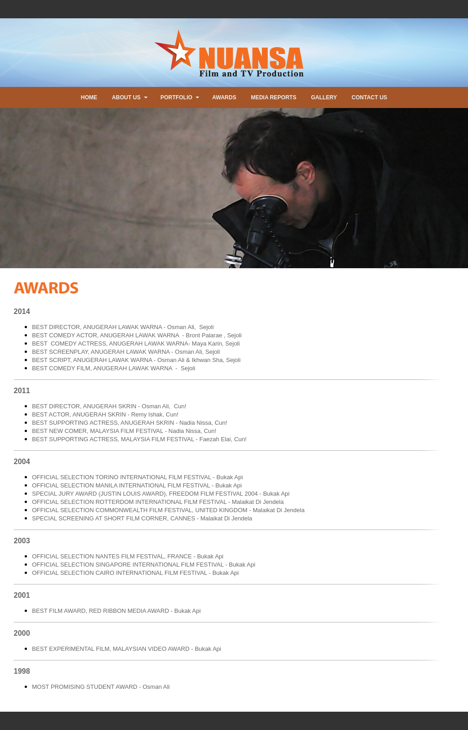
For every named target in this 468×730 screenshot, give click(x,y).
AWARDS (224, 97)
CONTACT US (369, 97)
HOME (89, 97)
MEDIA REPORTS (274, 97)
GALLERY (324, 97)
